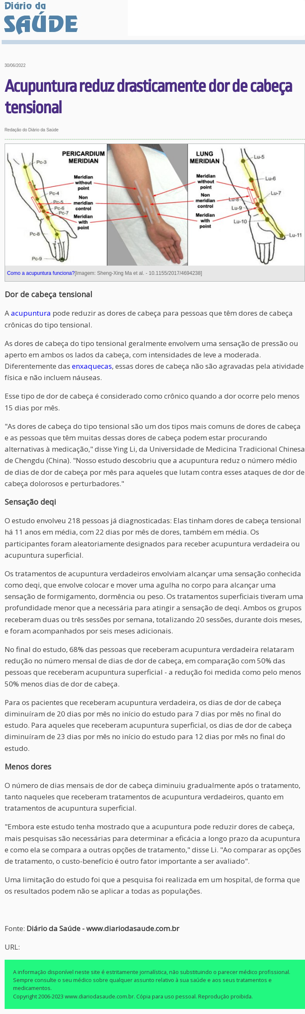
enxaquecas (92, 366)
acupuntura (31, 313)
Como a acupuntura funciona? (41, 273)
